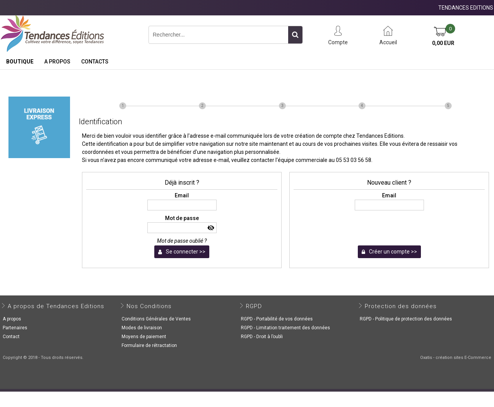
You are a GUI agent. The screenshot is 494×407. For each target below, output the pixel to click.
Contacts (94, 61)
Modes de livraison (142, 327)
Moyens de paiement (144, 336)
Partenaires (15, 327)
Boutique (19, 61)
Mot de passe (182, 218)
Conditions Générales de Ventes (156, 319)
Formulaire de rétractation (149, 345)
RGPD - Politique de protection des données (406, 319)
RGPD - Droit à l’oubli (262, 336)
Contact (11, 336)
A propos (57, 61)
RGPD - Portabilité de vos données (277, 319)
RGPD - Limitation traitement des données (285, 327)
